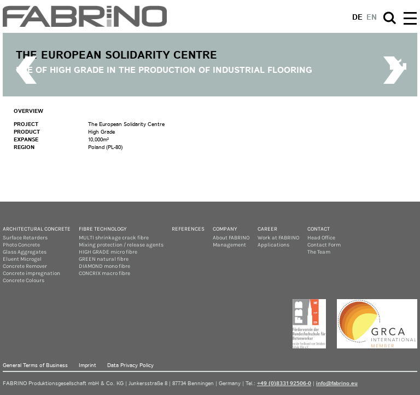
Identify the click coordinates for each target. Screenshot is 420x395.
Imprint (87, 365)
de (357, 17)
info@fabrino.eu (337, 383)
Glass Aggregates (24, 252)
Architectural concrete (37, 229)
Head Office (321, 237)
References (188, 229)
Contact (318, 229)
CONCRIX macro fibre (104, 273)
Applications (273, 245)
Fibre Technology (102, 229)
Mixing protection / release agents (121, 245)
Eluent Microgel (22, 259)
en (371, 17)
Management (229, 245)
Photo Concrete (21, 245)
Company (225, 229)
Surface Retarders (25, 237)
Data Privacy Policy (130, 365)
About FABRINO (231, 237)
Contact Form (324, 245)
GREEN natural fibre (104, 259)
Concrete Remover (25, 266)
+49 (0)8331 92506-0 (284, 383)
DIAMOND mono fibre (104, 266)
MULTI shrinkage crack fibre (114, 237)
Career (267, 229)
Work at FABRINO (278, 237)
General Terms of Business (35, 365)
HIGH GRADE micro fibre (108, 252)
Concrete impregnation (31, 273)
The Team (318, 252)
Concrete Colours (23, 280)
